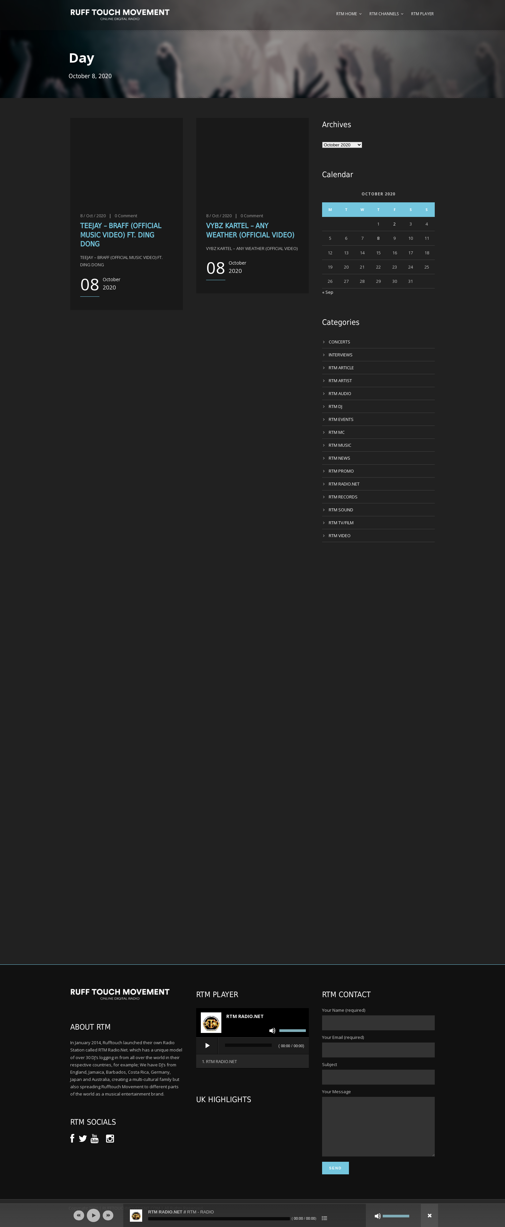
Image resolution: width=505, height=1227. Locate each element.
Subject (378, 1073)
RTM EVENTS (341, 419)
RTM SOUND (341, 510)
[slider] (248, 1045)
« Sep (327, 292)
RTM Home (346, 14)
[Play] (207, 1046)
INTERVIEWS (341, 355)
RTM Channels (384, 14)
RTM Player (422, 14)
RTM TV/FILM (341, 523)
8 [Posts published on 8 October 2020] (378, 238)
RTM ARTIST (340, 380)
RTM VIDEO (340, 535)
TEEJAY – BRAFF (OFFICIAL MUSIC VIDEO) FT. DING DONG (120, 235)
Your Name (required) (378, 1018)
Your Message (378, 1128)
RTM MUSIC (340, 445)
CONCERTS (339, 342)
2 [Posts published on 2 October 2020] (394, 224)
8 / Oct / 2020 (93, 216)
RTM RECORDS (343, 497)
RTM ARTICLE (341, 368)
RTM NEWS (339, 458)
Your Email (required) (378, 1045)
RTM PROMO (341, 471)
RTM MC (337, 432)
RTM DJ (335, 406)
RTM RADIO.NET (344, 484)
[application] (252, 1046)
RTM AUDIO (340, 393)
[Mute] (272, 1030)
